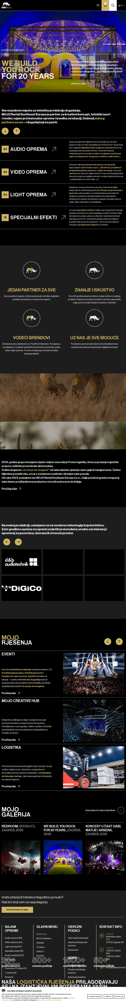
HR (120, 5)
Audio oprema (29, 149)
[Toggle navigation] (98, 5)
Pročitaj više (78, 84)
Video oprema (29, 172)
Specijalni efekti (34, 217)
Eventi (8, 654)
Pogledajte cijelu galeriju (100, 810)
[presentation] (6, 541)
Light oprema (29, 194)
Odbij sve (108, 996)
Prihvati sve (119, 996)
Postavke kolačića (95, 996)
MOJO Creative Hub (20, 700)
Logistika (11, 747)
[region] (63, 996)
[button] (104, 44)
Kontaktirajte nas (17, 910)
